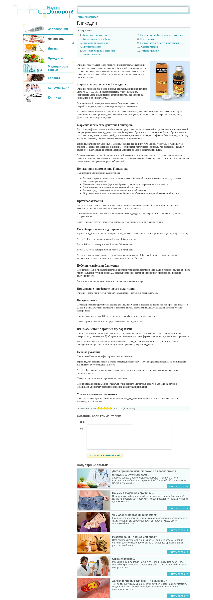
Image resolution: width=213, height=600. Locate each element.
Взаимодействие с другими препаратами (160, 43)
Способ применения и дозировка (98, 51)
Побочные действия (92, 54)
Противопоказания (91, 47)
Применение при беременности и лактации (161, 35)
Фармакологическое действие (96, 39)
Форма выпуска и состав (94, 35)
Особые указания (149, 47)
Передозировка (147, 39)
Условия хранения (150, 51)
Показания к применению (95, 43)
